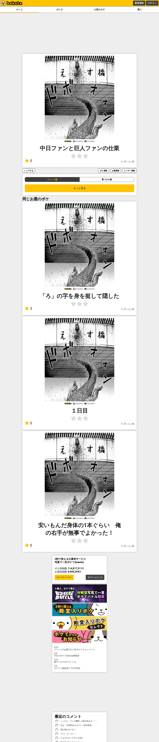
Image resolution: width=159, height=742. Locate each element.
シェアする (28, 171)
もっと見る (79, 188)
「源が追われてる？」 (66, 729)
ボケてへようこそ (95, 577)
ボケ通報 (103, 171)
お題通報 (115, 171)
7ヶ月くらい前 (127, 161)
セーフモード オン (64, 577)
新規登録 (139, 3)
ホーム (19, 9)
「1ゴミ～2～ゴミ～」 (66, 733)
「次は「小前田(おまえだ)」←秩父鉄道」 (74, 725)
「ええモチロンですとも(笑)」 (69, 738)
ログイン (152, 3)
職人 (139, 9)
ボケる (59, 9)
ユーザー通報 (129, 171)
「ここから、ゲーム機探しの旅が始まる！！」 (76, 721)
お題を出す (99, 9)
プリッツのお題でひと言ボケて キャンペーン (79, 648)
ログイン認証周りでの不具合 (79, 667)
